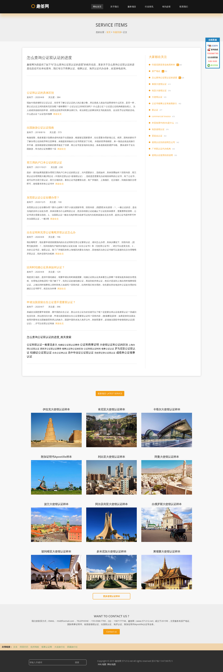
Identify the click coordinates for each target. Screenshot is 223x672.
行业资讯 (149, 6)
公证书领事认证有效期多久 (164, 103)
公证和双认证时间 (92, 348)
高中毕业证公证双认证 (81, 352)
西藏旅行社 (72, 646)
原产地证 (156, 71)
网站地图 (111, 664)
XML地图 (102, 664)
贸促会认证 (157, 135)
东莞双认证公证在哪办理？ (43, 197)
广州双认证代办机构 (161, 148)
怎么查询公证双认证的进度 (164, 77)
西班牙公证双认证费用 (50, 348)
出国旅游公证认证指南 (40, 127)
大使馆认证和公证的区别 (114, 344)
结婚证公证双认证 (41, 352)
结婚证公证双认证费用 (68, 344)
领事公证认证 (107, 348)
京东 (15, 646)
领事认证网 (47, 646)
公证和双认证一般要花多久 (42, 344)
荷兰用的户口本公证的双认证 (44, 162)
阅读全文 (57, 113)
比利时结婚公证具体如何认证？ (46, 267)
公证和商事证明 (89, 344)
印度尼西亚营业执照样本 (163, 64)
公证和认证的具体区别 (40, 92)
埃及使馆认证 (158, 129)
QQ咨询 (214, 45)
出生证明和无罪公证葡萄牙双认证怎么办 (51, 232)
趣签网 (40, 6)
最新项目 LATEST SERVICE (110, 393)
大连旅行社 (59, 646)
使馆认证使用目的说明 (162, 155)
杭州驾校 (35, 646)
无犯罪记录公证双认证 (104, 352)
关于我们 (114, 6)
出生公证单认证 (60, 352)
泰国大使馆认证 (159, 84)
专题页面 (117, 32)
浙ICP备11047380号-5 (162, 661)
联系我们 (184, 6)
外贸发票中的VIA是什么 (163, 122)
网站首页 (97, 6)
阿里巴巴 (24, 646)
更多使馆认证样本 (111, 596)
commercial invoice (161, 116)
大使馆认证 (157, 96)
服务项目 (132, 6)
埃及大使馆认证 (159, 90)
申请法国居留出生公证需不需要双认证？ (51, 302)
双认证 (155, 109)
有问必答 (166, 6)
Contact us (111, 631)
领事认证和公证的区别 (72, 348)
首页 (108, 32)
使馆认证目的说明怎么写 (163, 142)
